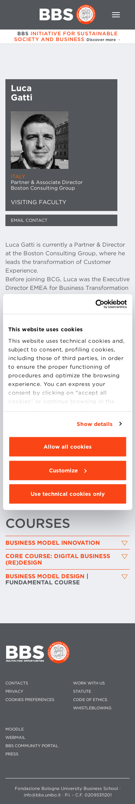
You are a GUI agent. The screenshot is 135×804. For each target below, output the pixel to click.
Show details (95, 424)
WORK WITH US (89, 683)
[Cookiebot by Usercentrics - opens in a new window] (96, 304)
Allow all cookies (68, 447)
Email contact (29, 220)
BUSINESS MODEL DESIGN (47, 579)
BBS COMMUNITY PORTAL (31, 746)
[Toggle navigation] (116, 15)
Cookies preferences (29, 700)
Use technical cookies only (68, 494)
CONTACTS (16, 683)
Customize (67, 470)
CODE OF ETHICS (90, 700)
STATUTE (82, 691)
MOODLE (14, 729)
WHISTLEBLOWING (92, 708)
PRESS (11, 754)
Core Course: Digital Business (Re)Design (57, 559)
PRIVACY (14, 691)
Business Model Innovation (52, 543)
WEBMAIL (15, 738)
